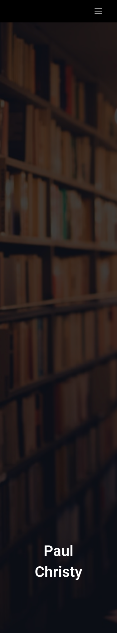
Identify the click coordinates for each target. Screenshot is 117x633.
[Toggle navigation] (98, 11)
